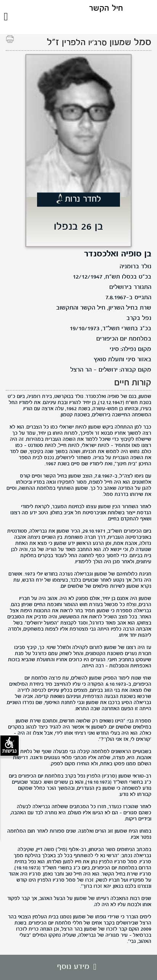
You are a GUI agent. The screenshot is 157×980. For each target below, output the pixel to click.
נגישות (9, 745)
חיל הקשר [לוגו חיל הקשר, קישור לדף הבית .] (106, 9)
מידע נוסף (78, 967)
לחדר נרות (83, 199)
